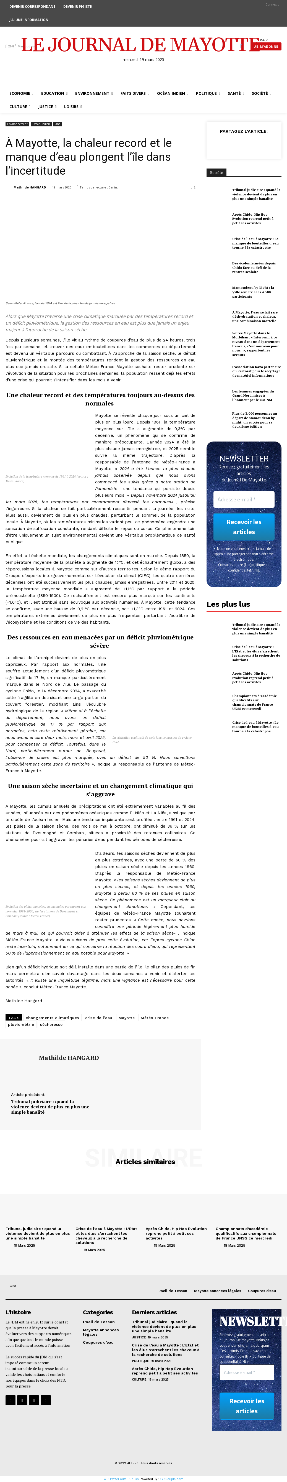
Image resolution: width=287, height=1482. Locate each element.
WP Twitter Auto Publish (121, 1479)
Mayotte (127, 1018)
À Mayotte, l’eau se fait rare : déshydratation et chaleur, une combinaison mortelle (256, 316)
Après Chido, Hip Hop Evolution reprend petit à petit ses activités (252, 218)
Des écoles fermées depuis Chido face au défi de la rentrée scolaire (254, 267)
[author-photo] (9, 1245)
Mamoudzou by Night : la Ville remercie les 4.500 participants (253, 291)
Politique (140, 1361)
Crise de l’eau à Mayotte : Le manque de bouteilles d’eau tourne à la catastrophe (255, 243)
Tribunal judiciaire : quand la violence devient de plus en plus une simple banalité (50, 1106)
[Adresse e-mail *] (244, 499)
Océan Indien (41, 124)
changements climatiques (52, 1018)
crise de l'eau (99, 1018)
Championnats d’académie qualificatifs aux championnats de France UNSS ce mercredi (254, 702)
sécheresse (51, 1024)
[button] (241, 46)
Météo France (155, 1018)
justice (139, 1337)
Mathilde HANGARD (30, 187)
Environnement (17, 124)
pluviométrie (21, 1024)
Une (57, 124)
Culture (139, 1379)
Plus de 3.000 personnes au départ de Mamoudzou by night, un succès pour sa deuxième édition (254, 419)
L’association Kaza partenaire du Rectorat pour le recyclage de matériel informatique (256, 371)
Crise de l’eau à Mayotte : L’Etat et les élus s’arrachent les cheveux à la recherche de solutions (256, 653)
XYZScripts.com (171, 1479)
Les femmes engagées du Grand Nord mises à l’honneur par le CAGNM (253, 395)
